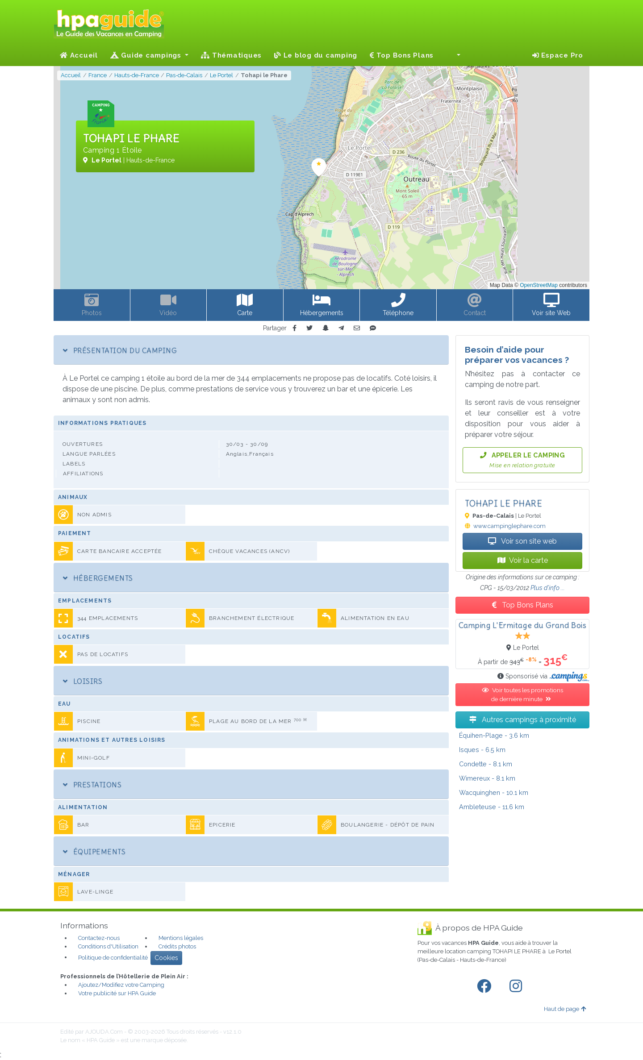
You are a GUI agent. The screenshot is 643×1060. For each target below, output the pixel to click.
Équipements (94, 851)
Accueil (79, 55)
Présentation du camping (120, 350)
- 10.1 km (493, 792)
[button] (453, 55)
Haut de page (565, 1009)
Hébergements (98, 578)
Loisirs (82, 681)
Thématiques (231, 55)
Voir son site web (522, 541)
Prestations (92, 784)
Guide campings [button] (147, 55)
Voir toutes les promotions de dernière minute (522, 694)
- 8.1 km (485, 764)
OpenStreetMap (539, 285)
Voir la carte (522, 560)
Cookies (166, 957)
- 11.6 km (491, 807)
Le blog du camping (315, 55)
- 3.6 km (494, 735)
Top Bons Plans (402, 55)
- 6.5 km (482, 749)
